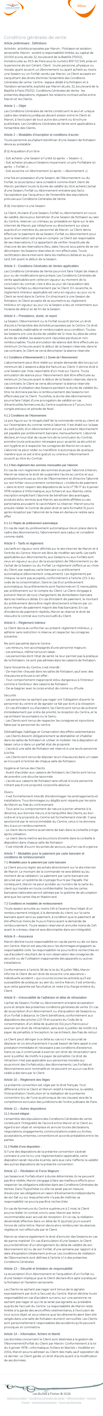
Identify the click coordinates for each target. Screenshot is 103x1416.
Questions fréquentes (44, 1402)
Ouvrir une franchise (70, 1402)
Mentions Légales (17, 1398)
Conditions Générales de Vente (47, 1398)
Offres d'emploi (76, 1398)
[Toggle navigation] (85, 13)
